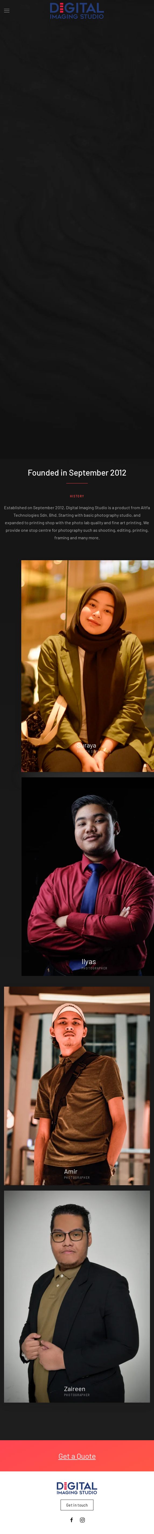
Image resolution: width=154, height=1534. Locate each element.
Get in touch (77, 1504)
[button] (6, 10)
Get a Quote (77, 1455)
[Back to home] (77, 10)
